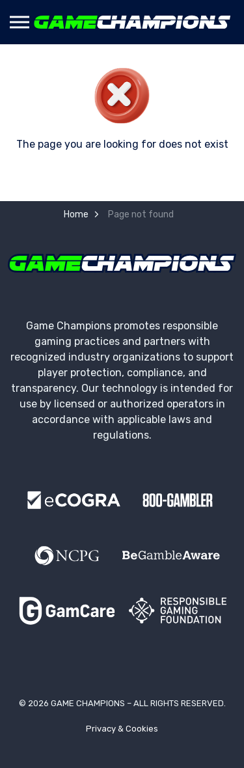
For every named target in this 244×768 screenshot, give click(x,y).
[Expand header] (19, 22)
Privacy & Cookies (122, 729)
